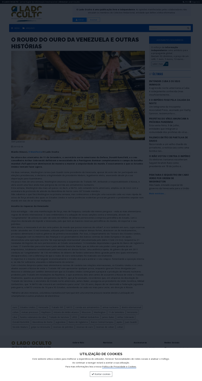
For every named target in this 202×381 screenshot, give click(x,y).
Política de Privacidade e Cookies (119, 366)
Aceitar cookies (101, 374)
